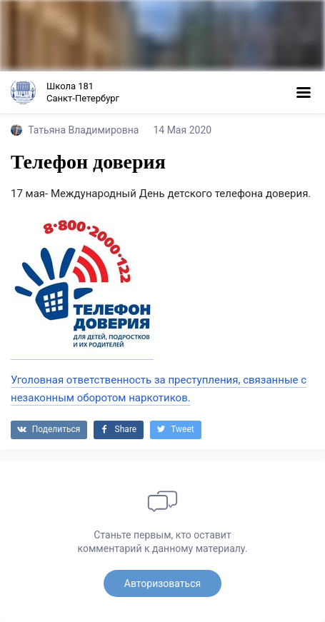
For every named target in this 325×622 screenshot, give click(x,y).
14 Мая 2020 (182, 130)
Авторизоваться (162, 583)
